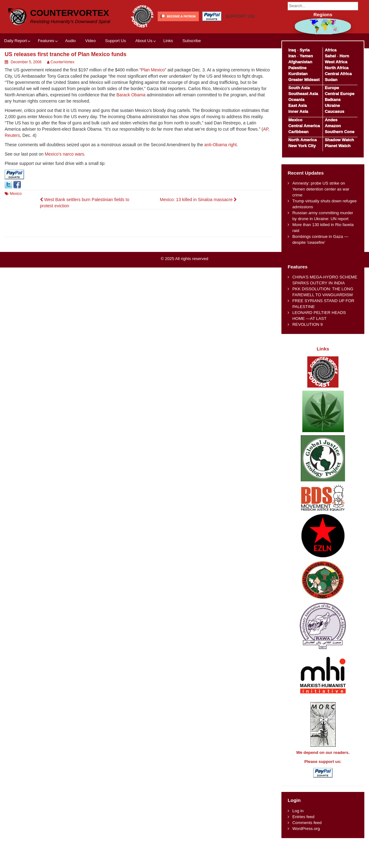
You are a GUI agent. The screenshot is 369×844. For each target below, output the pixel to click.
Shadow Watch (339, 139)
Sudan (331, 79)
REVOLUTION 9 (307, 324)
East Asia (297, 105)
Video (90, 40)
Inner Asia (298, 111)
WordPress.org (306, 828)
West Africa (336, 62)
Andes (331, 120)
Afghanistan (300, 62)
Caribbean (298, 131)
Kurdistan (298, 73)
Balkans (333, 99)
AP (265, 129)
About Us (143, 40)
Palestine (297, 67)
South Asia (299, 87)
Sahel (330, 56)
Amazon (333, 125)
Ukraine (332, 105)
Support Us (115, 40)
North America (302, 139)
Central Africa (338, 73)
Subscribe (191, 40)
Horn (344, 56)
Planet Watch (338, 145)
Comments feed (307, 822)
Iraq (292, 50)
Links (168, 40)
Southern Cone (339, 131)
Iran (292, 56)
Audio (70, 40)
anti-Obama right (220, 144)
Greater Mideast (304, 79)
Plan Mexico (153, 69)
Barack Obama (131, 94)
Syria (305, 50)
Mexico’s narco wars (64, 154)
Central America (304, 125)
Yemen (306, 56)
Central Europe (339, 93)
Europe (332, 87)
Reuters (12, 135)
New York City (302, 145)
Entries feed (303, 816)
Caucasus (334, 111)
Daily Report (15, 40)
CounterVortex (69, 13)
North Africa (336, 67)
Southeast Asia (303, 93)
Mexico (16, 193)
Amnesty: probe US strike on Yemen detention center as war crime (320, 189)
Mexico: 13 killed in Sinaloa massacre (198, 199)
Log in (298, 810)
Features (46, 40)
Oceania (296, 99)
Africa (331, 50)
